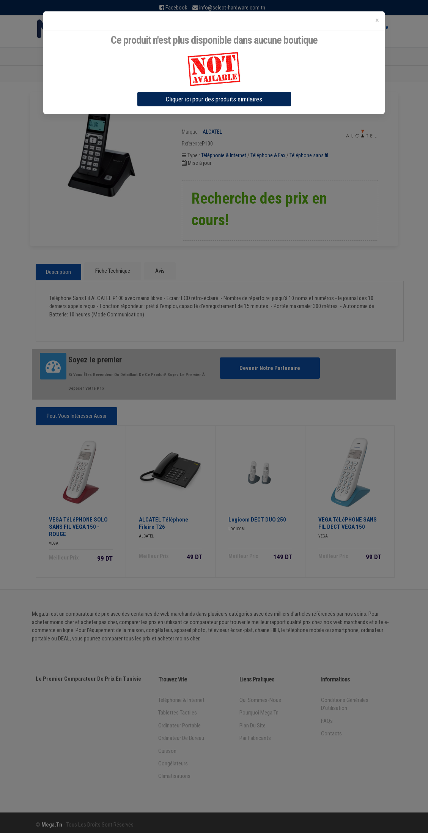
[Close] (377, 20)
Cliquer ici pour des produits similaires (214, 99)
